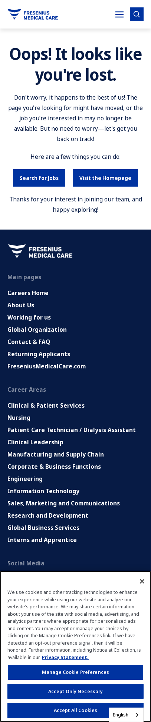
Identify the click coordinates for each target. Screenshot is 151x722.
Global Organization (37, 329)
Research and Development (47, 515)
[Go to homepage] (32, 14)
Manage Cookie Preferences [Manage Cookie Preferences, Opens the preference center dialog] (75, 672)
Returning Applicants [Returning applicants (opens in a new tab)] (38, 354)
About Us (20, 305)
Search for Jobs (39, 177)
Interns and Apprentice (42, 540)
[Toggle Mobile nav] (119, 14)
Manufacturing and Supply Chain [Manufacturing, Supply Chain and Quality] (55, 454)
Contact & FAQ (28, 342)
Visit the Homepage (105, 177)
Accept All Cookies (75, 710)
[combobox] (126, 715)
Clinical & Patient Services (46, 405)
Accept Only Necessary (75, 691)
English (120, 714)
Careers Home (28, 293)
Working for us (29, 317)
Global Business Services (43, 528)
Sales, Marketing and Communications (63, 503)
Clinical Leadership (35, 442)
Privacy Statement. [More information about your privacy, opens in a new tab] (65, 657)
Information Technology (43, 491)
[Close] (142, 581)
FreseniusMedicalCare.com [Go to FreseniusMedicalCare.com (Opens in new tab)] (46, 366)
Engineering (25, 479)
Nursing (18, 418)
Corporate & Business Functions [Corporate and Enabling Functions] (54, 466)
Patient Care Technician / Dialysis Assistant (71, 430)
